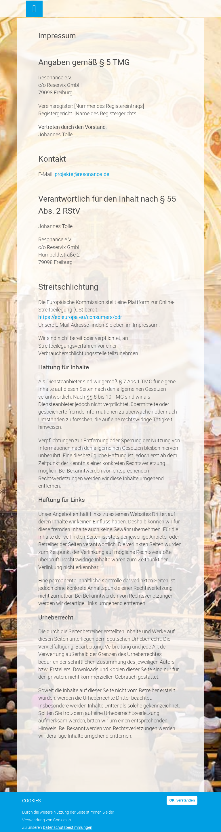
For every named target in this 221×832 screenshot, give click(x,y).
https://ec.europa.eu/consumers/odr (80, 316)
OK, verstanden (182, 803)
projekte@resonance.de (82, 174)
